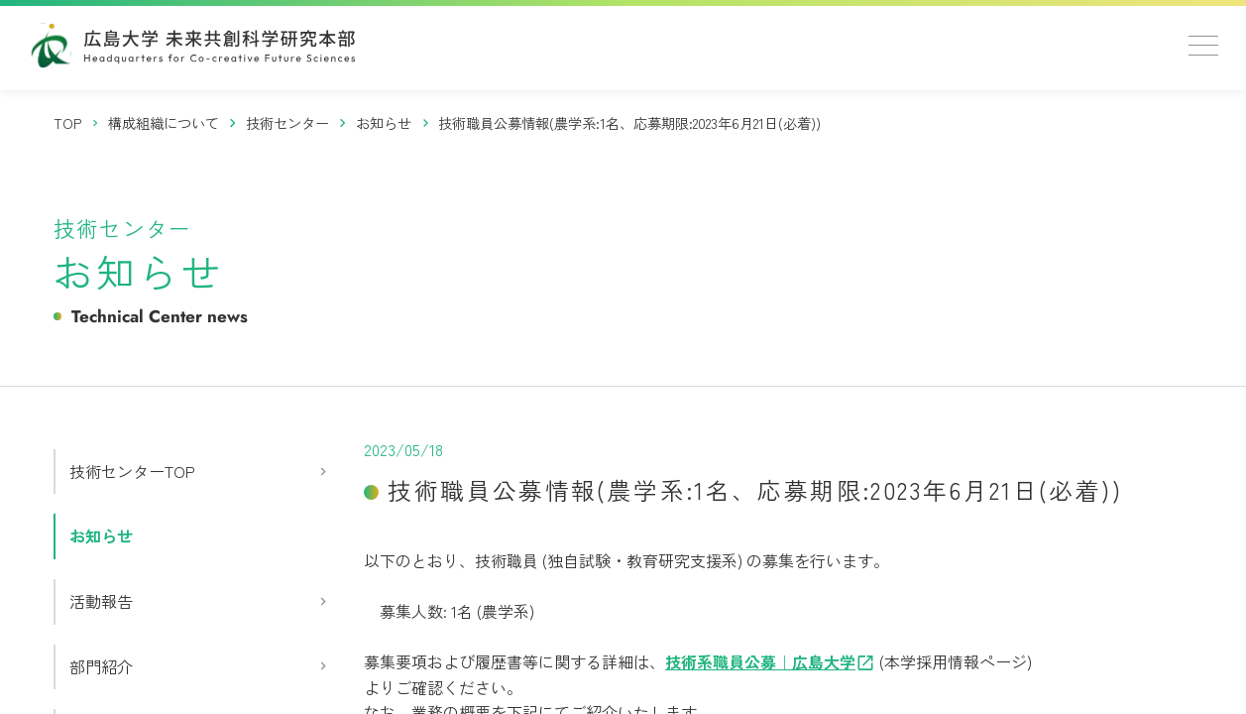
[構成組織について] (164, 123)
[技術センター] (288, 123)
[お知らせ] (384, 123)
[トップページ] (68, 123)
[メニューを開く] (1203, 46)
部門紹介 (101, 666)
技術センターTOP (132, 471)
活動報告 (101, 601)
